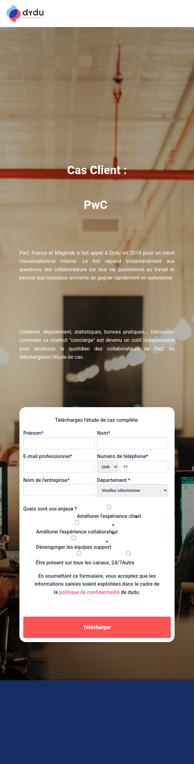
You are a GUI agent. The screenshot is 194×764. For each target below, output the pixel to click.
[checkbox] (95, 525)
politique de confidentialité (89, 592)
